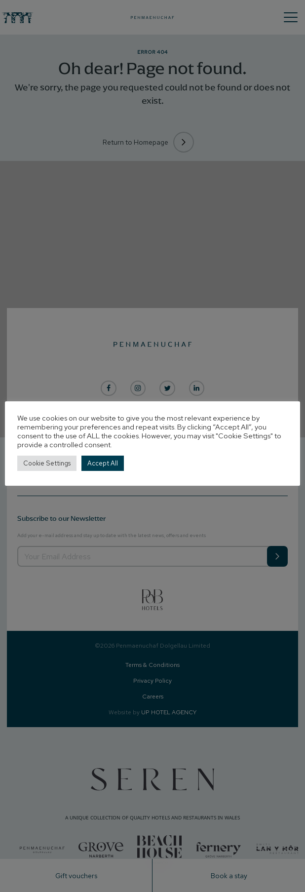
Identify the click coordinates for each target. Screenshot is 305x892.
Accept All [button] (102, 463)
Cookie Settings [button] (47, 463)
